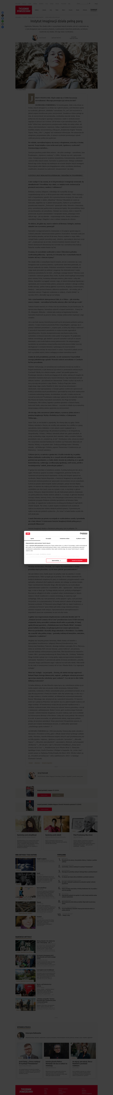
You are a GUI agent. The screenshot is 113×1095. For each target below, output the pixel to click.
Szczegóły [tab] (48, 538)
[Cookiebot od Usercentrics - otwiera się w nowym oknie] (81, 534)
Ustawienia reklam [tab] (64, 538)
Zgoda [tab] (32, 538)
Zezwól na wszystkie (77, 560)
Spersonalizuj (56, 560)
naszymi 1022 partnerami (36, 545)
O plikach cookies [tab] (80, 538)
